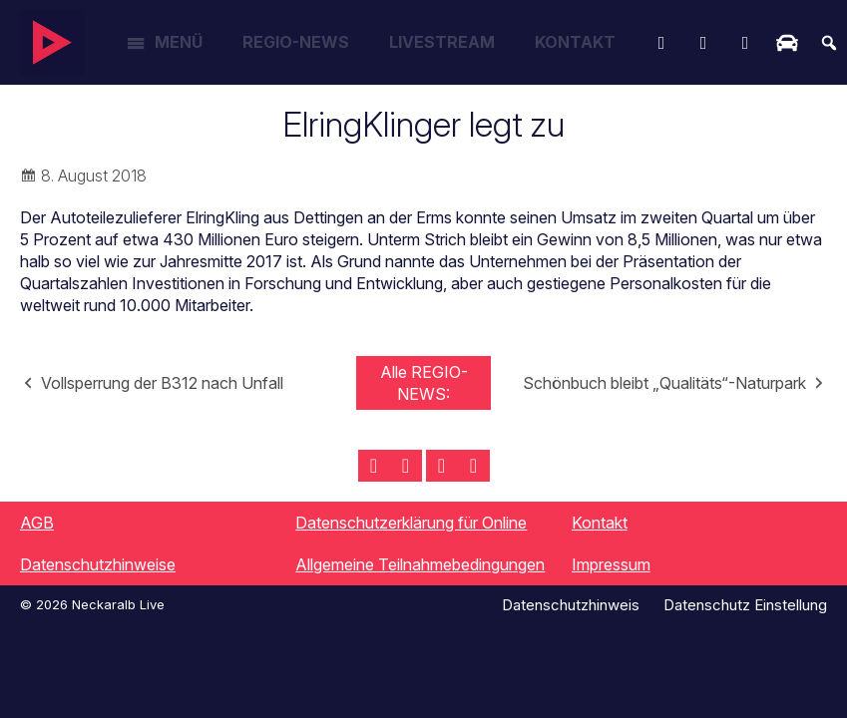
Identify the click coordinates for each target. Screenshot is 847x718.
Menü (179, 42)
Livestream (442, 42)
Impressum (611, 564)
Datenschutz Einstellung (745, 604)
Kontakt (575, 42)
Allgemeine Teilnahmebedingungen (420, 564)
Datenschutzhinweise (98, 564)
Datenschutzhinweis (570, 604)
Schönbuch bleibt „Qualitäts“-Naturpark (664, 383)
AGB (37, 523)
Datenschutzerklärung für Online (411, 523)
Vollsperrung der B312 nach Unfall (162, 383)
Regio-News (295, 42)
